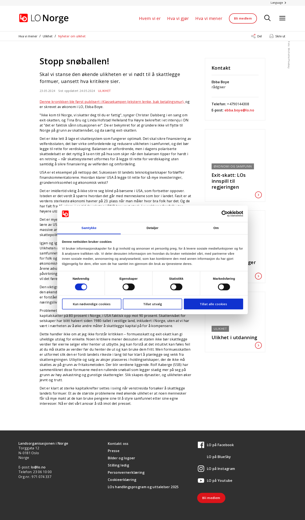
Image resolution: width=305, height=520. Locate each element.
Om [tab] (216, 228)
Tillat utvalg (152, 304)
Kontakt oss (118, 443)
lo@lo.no (38, 467)
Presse (113, 450)
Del (259, 36)
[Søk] (267, 18)
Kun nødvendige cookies (92, 304)
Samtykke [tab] (89, 228)
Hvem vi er (150, 18)
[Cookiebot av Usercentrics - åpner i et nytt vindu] (224, 214)
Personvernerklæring (126, 472)
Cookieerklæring (122, 479)
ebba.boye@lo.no (239, 110)
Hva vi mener (208, 18)
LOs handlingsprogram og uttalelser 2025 (143, 487)
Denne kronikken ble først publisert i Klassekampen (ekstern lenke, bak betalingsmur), (112, 101)
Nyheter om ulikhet (72, 36)
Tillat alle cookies (213, 304)
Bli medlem (243, 18)
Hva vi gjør (178, 18)
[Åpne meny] (282, 18)
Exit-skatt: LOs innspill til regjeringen (235, 181)
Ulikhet (48, 36)
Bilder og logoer (121, 458)
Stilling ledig (118, 465)
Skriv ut (280, 36)
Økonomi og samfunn (233, 166)
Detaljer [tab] (152, 228)
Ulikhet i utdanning (235, 337)
